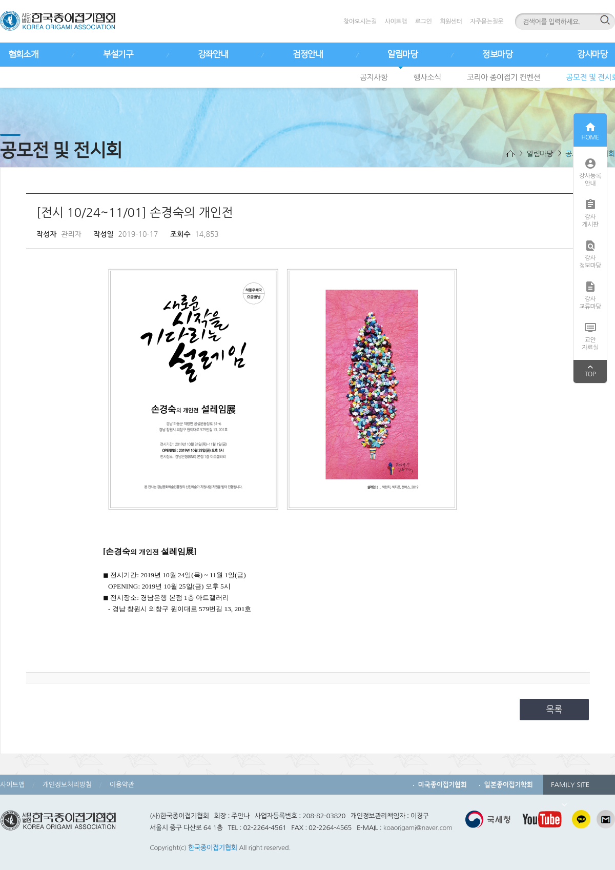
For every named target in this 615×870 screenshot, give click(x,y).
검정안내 (307, 54)
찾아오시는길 (360, 21)
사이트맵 (396, 21)
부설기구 (118, 54)
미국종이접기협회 (442, 784)
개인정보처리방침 (67, 784)
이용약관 (122, 784)
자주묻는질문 (486, 21)
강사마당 (592, 54)
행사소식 (427, 77)
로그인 (423, 21)
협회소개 (23, 54)
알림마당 (402, 54)
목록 (554, 709)
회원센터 (451, 21)
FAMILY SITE (570, 788)
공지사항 (373, 77)
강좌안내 (213, 54)
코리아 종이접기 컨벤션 (503, 77)
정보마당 (497, 54)
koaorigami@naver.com (418, 827)
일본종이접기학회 (508, 784)
